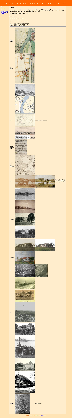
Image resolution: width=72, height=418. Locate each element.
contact (42, 415)
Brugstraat (3, 7)
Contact (2, 13)
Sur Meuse (20, 9)
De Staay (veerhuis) (4, 11)
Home (2, 6)
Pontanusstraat (3, 10)
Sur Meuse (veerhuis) (4, 12)
